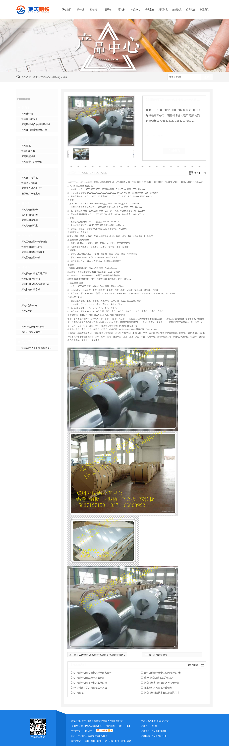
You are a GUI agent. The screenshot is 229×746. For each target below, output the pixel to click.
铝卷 (65, 77)
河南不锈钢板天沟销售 (33, 326)
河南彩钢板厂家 (29, 225)
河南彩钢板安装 (29, 220)
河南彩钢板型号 (29, 209)
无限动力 (87, 731)
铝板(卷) (94, 9)
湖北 (123, 741)
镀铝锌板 (27, 235)
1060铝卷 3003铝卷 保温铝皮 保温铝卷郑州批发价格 (105, 654)
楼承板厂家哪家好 (30, 193)
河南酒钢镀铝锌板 (30, 257)
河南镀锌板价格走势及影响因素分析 (93, 672)
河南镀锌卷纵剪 (29, 119)
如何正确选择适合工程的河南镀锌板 (162, 672)
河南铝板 (26, 145)
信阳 (93, 741)
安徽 (111, 741)
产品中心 (135, 9)
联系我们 (204, 9)
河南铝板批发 (28, 151)
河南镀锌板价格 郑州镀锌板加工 (38, 124)
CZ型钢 (26, 299)
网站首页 (66, 9)
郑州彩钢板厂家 (29, 215)
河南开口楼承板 (29, 177)
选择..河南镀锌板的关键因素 (158, 677)
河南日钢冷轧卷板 (30, 278)
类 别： (151, 136)
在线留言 (174, 150)
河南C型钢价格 (29, 305)
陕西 (129, 741)
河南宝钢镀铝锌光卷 (31, 247)
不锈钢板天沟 (30, 320)
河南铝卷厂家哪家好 (31, 161)
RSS (120, 726)
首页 (35, 77)
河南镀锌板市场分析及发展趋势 (90, 682)
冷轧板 (25, 267)
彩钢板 (121, 9)
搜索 (206, 77)
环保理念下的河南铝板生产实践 (90, 687)
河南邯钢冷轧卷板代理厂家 (35, 284)
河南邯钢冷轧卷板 (30, 289)
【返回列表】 (194, 665)
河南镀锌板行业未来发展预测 (89, 677)
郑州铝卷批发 (160, 654)
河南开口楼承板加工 (31, 188)
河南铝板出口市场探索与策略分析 (161, 682)
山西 (105, 741)
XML (128, 726)
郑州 (99, 741)
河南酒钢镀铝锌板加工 (33, 252)
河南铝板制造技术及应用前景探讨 (161, 692)
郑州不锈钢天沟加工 (31, 332)
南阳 (87, 741)
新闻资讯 (163, 9)
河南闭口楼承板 (29, 183)
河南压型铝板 (28, 156)
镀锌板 (80, 9)
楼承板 (108, 9)
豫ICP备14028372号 (91, 726)
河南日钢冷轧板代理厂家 (34, 273)
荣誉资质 (177, 9)
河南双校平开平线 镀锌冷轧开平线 (39, 348)
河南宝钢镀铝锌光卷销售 (34, 241)
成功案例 (149, 9)
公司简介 (190, 9)
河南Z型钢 (26, 310)
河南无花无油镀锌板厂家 (34, 129)
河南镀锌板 (27, 113)
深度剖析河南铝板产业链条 (158, 687)
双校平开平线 (30, 341)
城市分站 (76, 741)
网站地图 (110, 726)
